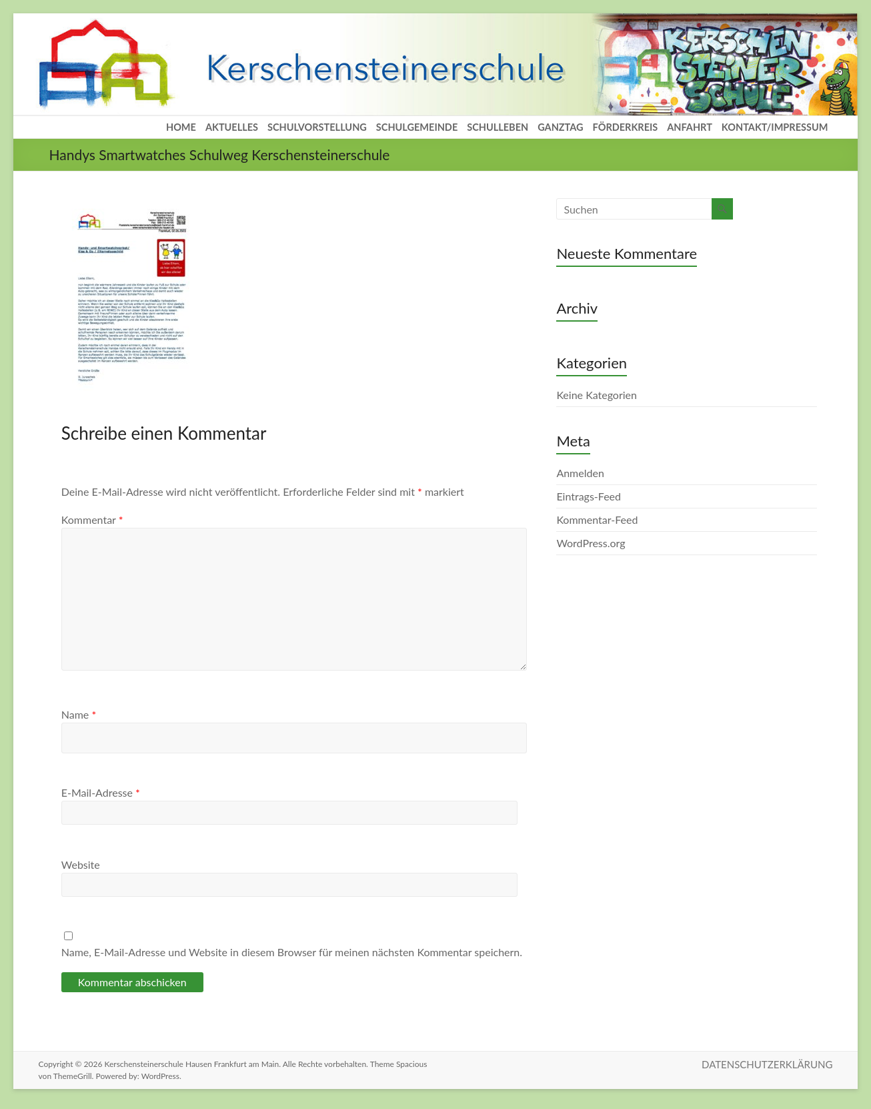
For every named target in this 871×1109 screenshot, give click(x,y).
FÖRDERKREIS (625, 127)
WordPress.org (590, 542)
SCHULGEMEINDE (417, 127)
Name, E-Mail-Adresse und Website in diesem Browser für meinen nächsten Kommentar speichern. (291, 952)
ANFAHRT (689, 127)
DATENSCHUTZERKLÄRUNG (767, 1064)
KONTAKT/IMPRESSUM (775, 127)
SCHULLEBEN (497, 127)
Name (78, 714)
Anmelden (580, 472)
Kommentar (92, 519)
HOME (181, 127)
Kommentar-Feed (597, 519)
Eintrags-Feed (588, 496)
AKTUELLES (231, 127)
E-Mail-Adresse (100, 792)
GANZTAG (560, 127)
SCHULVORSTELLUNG (317, 127)
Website (80, 864)
